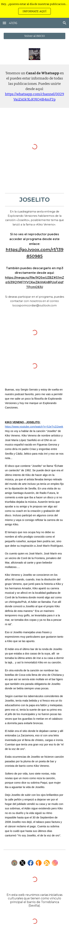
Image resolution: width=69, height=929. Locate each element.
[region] (34, 9)
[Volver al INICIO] (35, 35)
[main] (34, 86)
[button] (4, 23)
